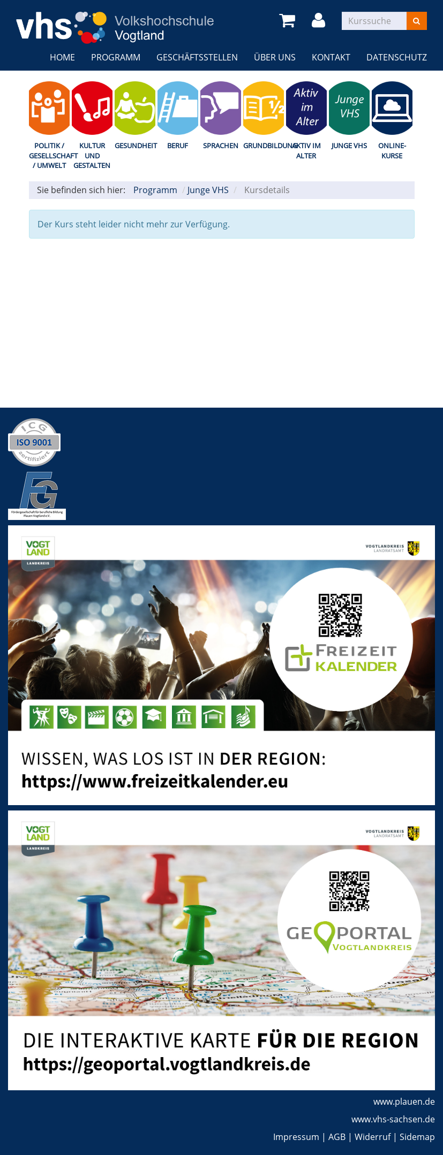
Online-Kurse (392, 150)
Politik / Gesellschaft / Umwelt (49, 155)
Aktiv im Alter (306, 150)
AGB (337, 1137)
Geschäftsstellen (197, 57)
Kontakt (331, 57)
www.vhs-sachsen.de (393, 1119)
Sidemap (417, 1137)
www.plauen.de (404, 1101)
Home (62, 57)
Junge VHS (349, 145)
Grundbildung (263, 145)
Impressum (296, 1137)
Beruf (177, 145)
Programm (115, 57)
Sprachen (220, 145)
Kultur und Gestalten (91, 155)
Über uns (275, 57)
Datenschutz (396, 57)
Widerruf (373, 1137)
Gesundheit (135, 145)
